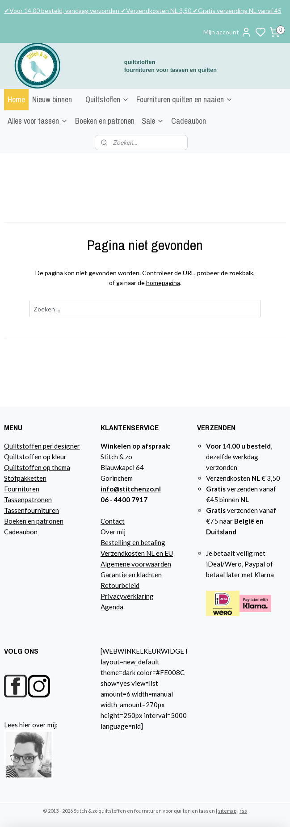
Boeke (13, 521)
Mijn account (227, 32)
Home (16, 99)
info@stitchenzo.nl (131, 489)
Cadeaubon (188, 120)
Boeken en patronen (104, 120)
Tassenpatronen (28, 499)
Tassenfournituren (31, 510)
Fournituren (21, 489)
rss (243, 811)
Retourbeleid (120, 585)
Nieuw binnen (52, 99)
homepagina (163, 282)
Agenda (112, 607)
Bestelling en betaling (133, 542)
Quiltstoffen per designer (42, 446)
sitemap (227, 811)
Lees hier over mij (30, 725)
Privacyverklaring (127, 596)
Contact (113, 521)
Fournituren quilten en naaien (184, 99)
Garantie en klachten (131, 575)
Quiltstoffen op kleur (35, 457)
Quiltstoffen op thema (37, 467)
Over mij (113, 532)
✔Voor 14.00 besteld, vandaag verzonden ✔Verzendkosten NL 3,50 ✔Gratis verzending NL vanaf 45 (143, 10)
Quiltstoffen (107, 99)
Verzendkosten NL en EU (137, 553)
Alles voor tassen (38, 120)
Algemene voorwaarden (136, 564)
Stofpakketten (25, 478)
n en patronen (43, 521)
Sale (153, 120)
